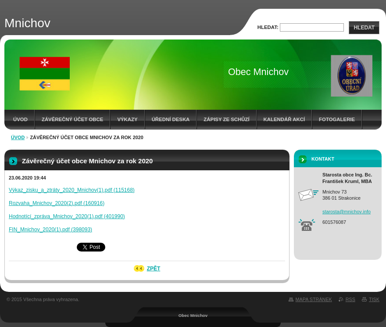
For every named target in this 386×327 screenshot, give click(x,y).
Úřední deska (171, 119)
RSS (350, 299)
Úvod (20, 119)
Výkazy (127, 119)
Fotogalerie (337, 119)
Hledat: (268, 27)
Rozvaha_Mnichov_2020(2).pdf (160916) (56, 203)
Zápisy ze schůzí (226, 119)
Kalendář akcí (284, 119)
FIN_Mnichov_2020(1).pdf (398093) (50, 229)
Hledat (364, 28)
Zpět (154, 269)
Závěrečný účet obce (73, 119)
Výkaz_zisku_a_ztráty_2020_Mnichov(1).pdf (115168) (72, 190)
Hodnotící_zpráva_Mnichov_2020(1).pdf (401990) (67, 216)
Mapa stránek (314, 299)
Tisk (374, 299)
